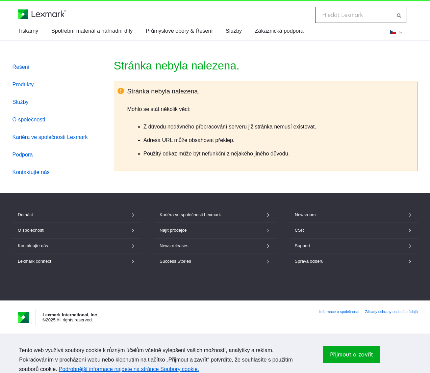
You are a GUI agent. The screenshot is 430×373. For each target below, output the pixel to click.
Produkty (23, 84)
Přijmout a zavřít (351, 354)
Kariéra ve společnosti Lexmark (50, 137)
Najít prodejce (215, 230)
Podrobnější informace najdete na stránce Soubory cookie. (129, 369)
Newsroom (353, 214)
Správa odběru (353, 261)
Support (353, 245)
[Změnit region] (395, 32)
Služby (234, 31)
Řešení (21, 67)
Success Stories (215, 261)
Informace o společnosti (338, 312)
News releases (215, 245)
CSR (353, 230)
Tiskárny (28, 31)
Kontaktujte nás (31, 172)
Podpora (22, 154)
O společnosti (28, 119)
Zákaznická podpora (279, 31)
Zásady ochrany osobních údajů (391, 312)
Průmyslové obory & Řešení (179, 31)
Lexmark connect (76, 261)
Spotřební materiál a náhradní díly (92, 31)
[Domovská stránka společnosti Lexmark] (42, 14)
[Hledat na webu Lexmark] (399, 15)
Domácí (76, 214)
